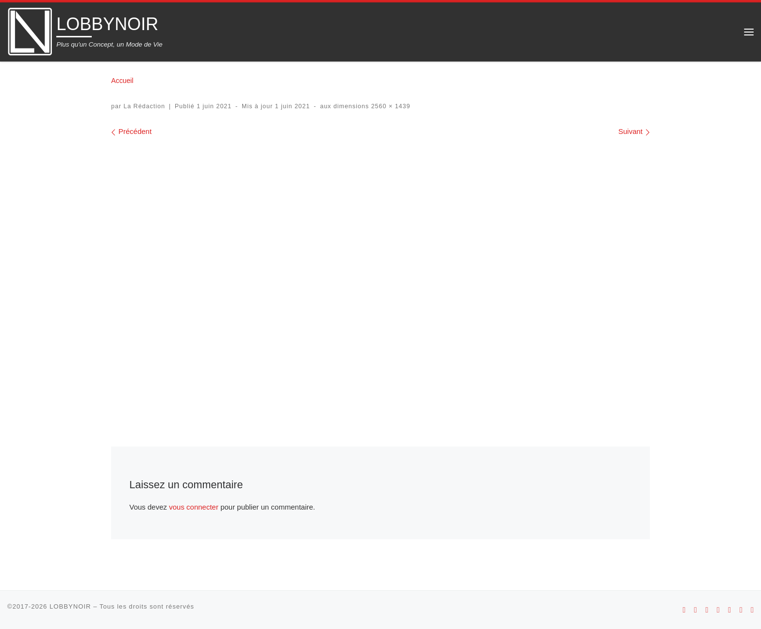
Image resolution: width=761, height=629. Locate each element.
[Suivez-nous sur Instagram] (706, 610)
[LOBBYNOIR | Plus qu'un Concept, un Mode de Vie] (30, 30)
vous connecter (193, 507)
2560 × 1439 (389, 106)
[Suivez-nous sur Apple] (695, 610)
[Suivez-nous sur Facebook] (729, 610)
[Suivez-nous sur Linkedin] (752, 610)
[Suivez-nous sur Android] (684, 610)
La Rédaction (144, 106)
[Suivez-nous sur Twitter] (741, 610)
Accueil (122, 80)
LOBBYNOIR (70, 606)
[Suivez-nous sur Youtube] (718, 610)
